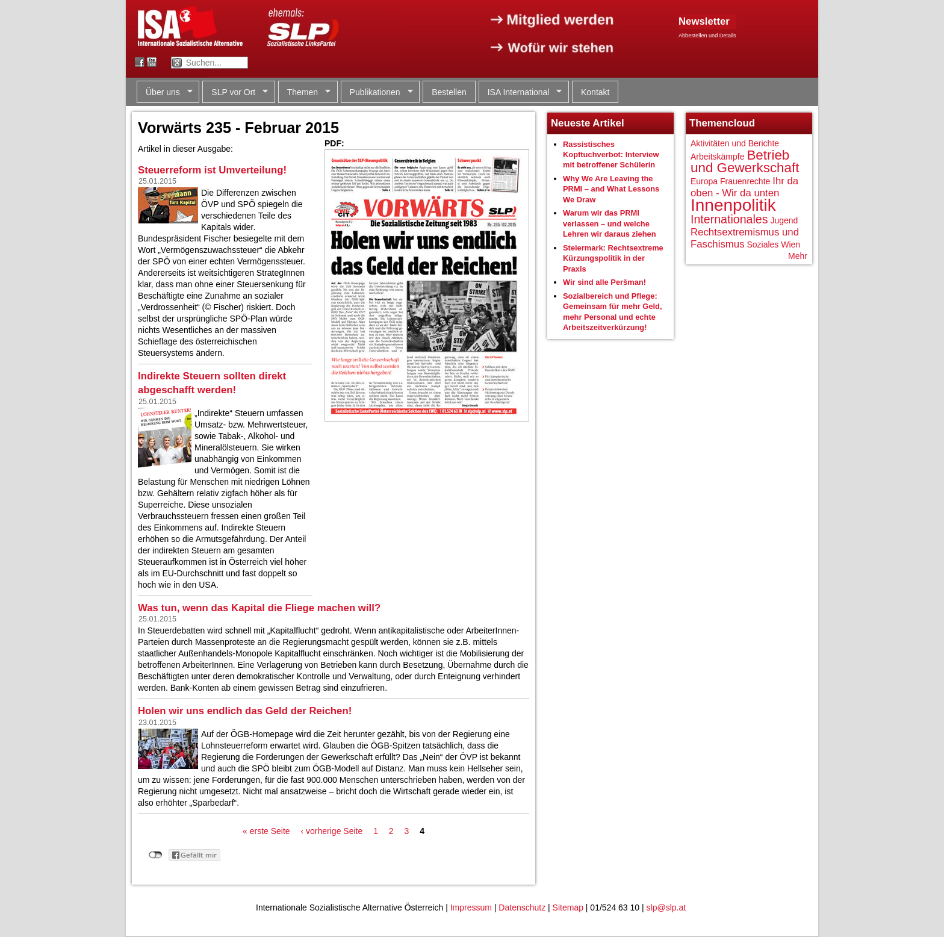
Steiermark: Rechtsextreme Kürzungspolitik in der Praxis (613, 258)
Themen (304, 92)
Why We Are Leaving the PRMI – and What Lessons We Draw (611, 189)
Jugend (784, 220)
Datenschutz (521, 907)
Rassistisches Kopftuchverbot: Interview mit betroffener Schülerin (611, 155)
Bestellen (449, 92)
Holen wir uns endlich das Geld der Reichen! (245, 711)
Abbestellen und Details (707, 36)
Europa (704, 181)
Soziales (762, 244)
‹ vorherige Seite (332, 831)
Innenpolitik (733, 205)
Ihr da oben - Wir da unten (744, 187)
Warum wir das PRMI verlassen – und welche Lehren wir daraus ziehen (609, 223)
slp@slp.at (666, 907)
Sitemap (568, 907)
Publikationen (377, 92)
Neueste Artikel (587, 123)
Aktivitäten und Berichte (735, 143)
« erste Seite (266, 831)
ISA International (520, 92)
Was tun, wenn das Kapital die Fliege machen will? (259, 608)
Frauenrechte (745, 181)
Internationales (729, 219)
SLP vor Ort (235, 92)
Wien (790, 244)
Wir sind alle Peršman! (604, 282)
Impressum (471, 907)
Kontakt (595, 92)
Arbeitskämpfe (717, 156)
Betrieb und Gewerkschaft (745, 162)
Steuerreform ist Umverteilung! (212, 170)
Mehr (797, 256)
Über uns (165, 92)
